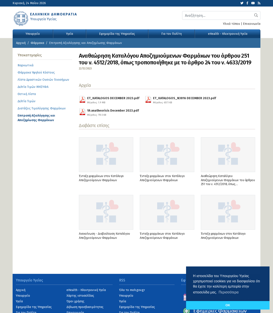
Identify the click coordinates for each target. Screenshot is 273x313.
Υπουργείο (33, 34)
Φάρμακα (37, 43)
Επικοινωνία (251, 24)
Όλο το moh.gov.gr (132, 290)
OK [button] (227, 305)
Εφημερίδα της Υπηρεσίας (117, 34)
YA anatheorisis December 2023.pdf (113, 112)
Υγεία (69, 34)
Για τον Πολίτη (171, 34)
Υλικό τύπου (231, 24)
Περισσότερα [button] (229, 292)
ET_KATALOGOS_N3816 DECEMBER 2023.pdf (184, 99)
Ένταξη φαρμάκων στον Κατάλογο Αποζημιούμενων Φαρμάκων (101, 178)
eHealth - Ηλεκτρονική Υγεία (227, 34)
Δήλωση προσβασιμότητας (85, 307)
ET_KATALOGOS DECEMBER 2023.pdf (113, 99)
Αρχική (21, 43)
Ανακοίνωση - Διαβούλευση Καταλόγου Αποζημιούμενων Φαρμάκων (104, 235)
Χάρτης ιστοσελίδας (80, 296)
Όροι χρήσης (75, 301)
